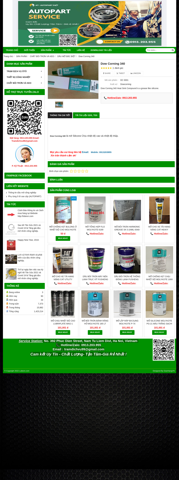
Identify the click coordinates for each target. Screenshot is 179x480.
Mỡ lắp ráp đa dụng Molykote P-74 (127, 322)
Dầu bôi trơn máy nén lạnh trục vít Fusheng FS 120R (95, 279)
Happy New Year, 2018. (28, 240)
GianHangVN (169, 371)
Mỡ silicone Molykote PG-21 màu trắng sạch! (159, 322)
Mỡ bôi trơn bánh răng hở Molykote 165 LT (95, 322)
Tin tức (64, 50)
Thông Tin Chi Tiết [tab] (60, 115)
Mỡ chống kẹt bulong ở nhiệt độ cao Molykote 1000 (63, 230)
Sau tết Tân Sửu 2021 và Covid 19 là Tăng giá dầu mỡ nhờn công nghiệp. (29, 228)
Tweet (120, 73)
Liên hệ (78, 50)
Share (107, 73)
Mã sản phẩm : (111, 80)
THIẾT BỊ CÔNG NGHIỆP (24, 77)
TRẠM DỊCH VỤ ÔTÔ (24, 71)
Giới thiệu (29, 50)
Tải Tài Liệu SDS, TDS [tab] (86, 115)
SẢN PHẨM (47, 50)
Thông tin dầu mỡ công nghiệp (22, 192)
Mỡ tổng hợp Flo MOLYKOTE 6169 (95, 228)
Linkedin (136, 73)
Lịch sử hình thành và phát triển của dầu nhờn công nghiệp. (30, 258)
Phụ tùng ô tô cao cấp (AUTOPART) (24, 196)
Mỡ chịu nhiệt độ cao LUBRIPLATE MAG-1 (63, 322)
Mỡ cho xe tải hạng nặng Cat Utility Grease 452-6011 (63, 279)
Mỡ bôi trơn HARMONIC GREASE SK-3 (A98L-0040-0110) (127, 230)
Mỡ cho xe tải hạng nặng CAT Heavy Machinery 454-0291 (159, 230)
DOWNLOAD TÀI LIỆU (98, 50)
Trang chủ (12, 50)
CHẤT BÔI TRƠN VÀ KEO (24, 83)
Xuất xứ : (114, 84)
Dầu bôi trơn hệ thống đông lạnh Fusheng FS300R (127, 279)
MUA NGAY (63, 238)
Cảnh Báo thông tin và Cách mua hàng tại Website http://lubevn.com (30, 213)
